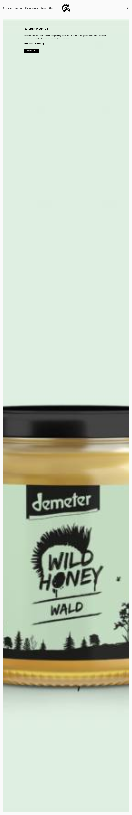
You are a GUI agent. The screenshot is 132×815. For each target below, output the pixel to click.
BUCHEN (10, 638)
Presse (37, 213)
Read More (23, 259)
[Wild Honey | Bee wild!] (66, 8)
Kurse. (43, 8)
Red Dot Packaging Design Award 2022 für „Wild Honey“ (23, 241)
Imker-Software (125, 807)
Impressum (126, 800)
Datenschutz (125, 798)
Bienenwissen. (31, 8)
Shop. (51, 8)
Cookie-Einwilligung (123, 803)
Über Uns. (7, 8)
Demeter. (18, 8)
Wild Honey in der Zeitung (109, 238)
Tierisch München (66, 238)
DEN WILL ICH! (32, 50)
